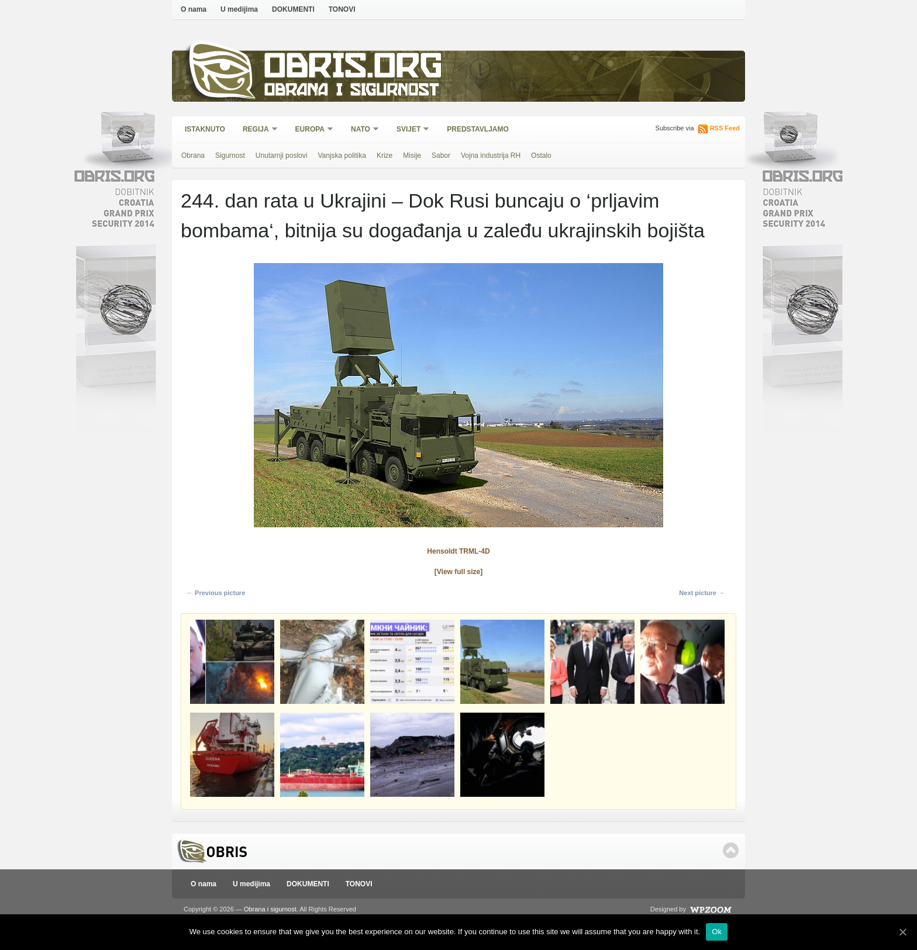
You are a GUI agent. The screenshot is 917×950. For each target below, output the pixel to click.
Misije (412, 155)
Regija (256, 130)
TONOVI (342, 9)
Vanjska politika (342, 155)
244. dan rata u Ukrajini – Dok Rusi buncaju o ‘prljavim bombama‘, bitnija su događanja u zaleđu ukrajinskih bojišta (443, 215)
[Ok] (902, 932)
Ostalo (541, 155)
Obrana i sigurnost (351, 91)
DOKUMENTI (293, 9)
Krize (384, 155)
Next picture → (702, 592)
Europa (310, 130)
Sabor (441, 155)
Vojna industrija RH (490, 155)
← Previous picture (216, 592)
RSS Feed (725, 128)
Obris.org (353, 69)
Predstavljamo (478, 129)
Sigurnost (230, 155)
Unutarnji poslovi (282, 155)
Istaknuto (205, 129)
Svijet (409, 130)
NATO (361, 130)
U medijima (239, 9)
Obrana (193, 155)
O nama (193, 9)
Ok (717, 931)
